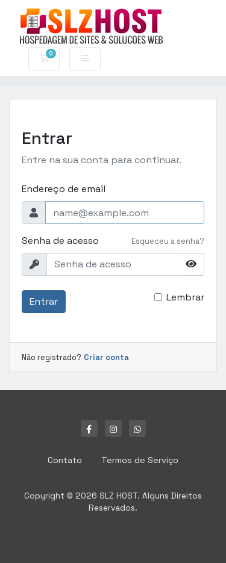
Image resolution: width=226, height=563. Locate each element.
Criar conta (106, 357)
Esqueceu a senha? (167, 241)
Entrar (44, 301)
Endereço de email (63, 188)
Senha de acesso (60, 240)
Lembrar (185, 297)
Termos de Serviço (139, 460)
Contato (65, 460)
